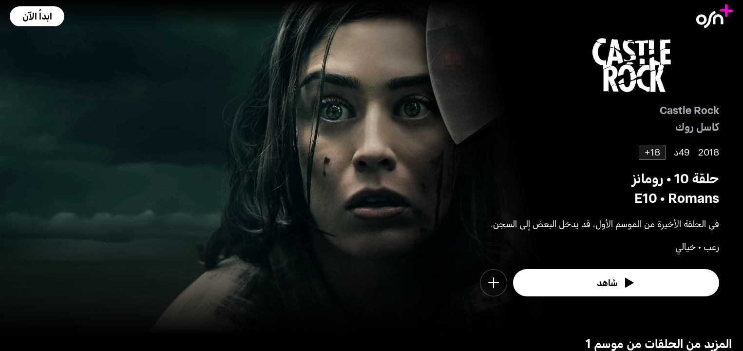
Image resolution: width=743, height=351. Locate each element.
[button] (37, 16)
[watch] (616, 282)
